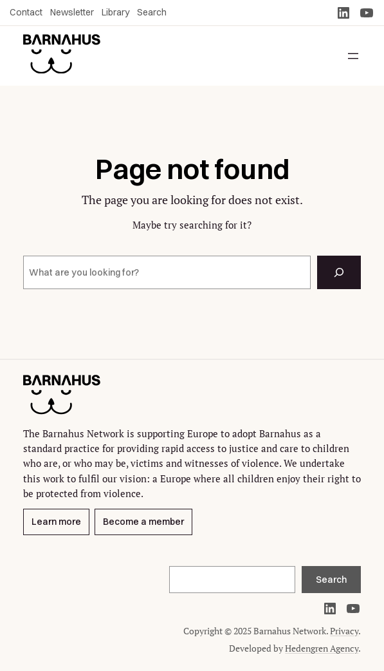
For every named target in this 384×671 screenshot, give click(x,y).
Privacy (344, 631)
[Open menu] (353, 56)
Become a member (143, 522)
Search (331, 579)
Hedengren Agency (321, 648)
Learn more (56, 522)
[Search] (339, 272)
